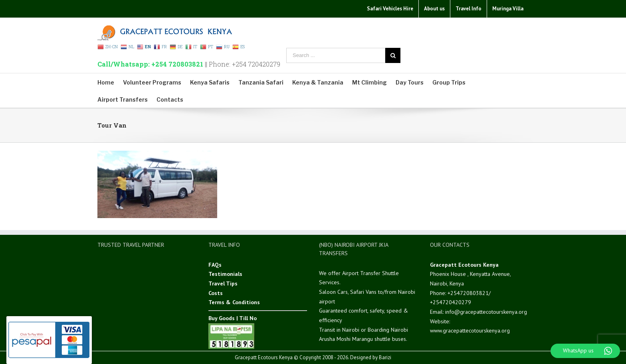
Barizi (385, 357)
